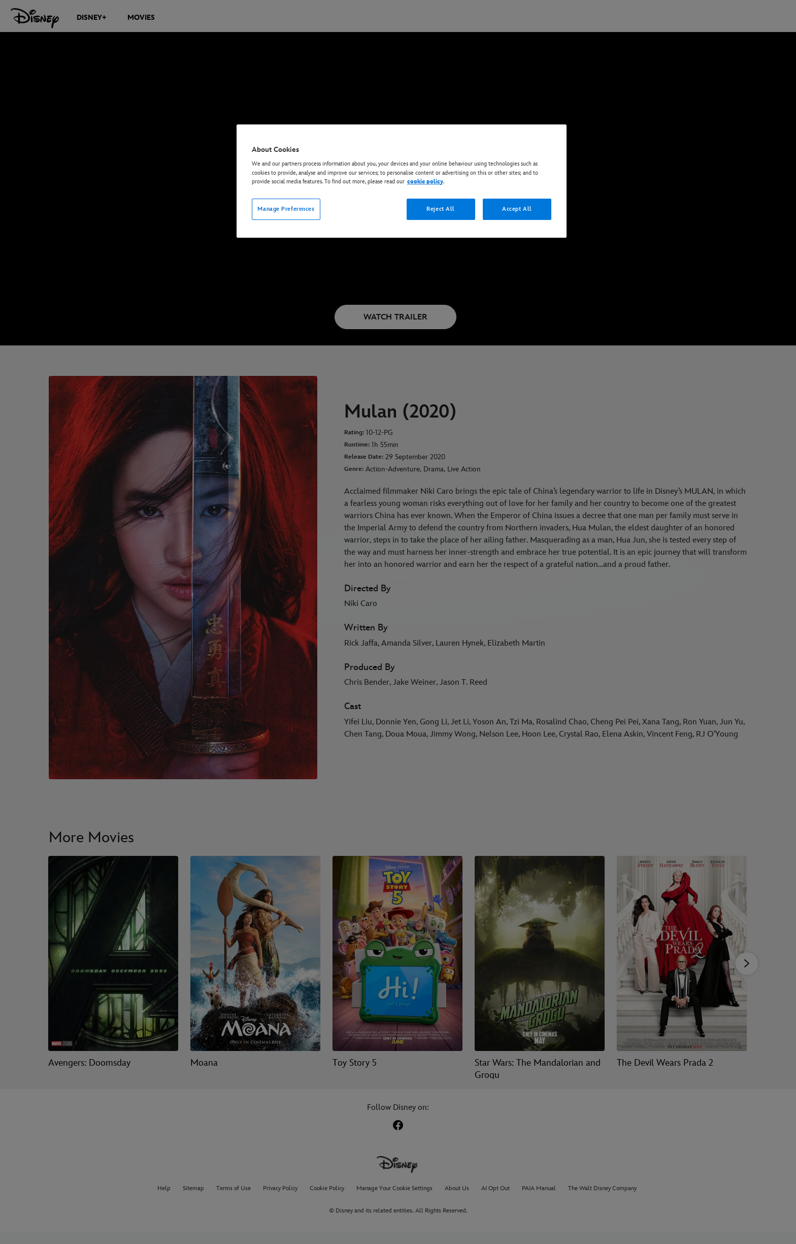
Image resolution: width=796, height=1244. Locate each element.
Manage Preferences (285, 209)
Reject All (440, 209)
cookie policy (425, 181)
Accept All (517, 209)
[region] (402, 181)
